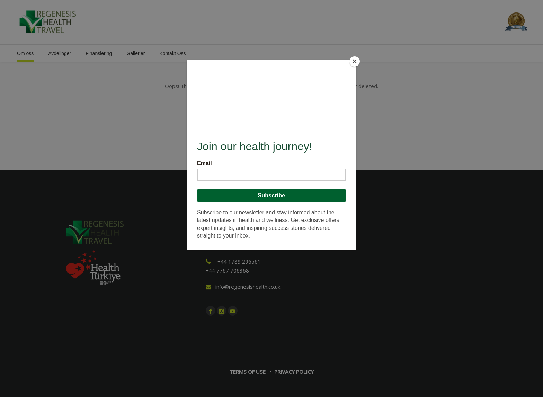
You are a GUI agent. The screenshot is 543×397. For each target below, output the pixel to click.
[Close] (354, 61)
